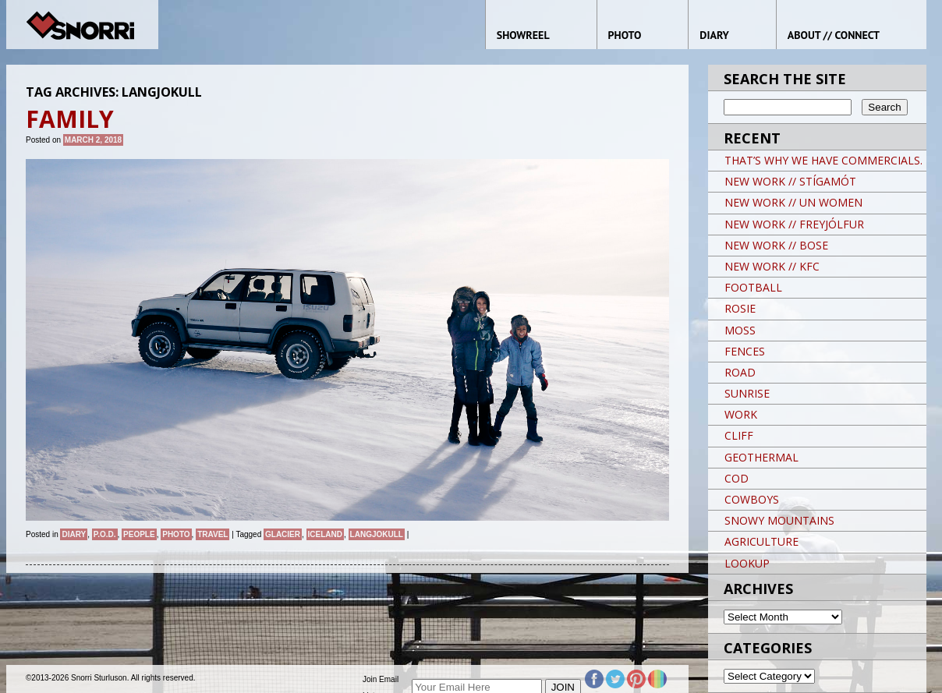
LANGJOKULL (376, 534)
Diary (74, 534)
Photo (175, 534)
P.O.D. (105, 534)
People (139, 534)
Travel (212, 534)
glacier (282, 534)
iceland (325, 534)
